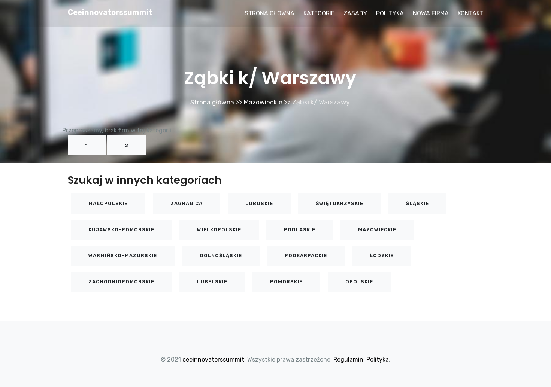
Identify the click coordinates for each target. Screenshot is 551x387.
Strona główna (269, 13)
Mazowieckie (264, 102)
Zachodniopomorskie (121, 281)
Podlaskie (299, 229)
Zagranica (186, 203)
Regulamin (348, 359)
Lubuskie (259, 203)
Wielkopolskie (219, 229)
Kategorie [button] (318, 13)
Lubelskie (212, 281)
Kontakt (471, 13)
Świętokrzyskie (339, 203)
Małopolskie (108, 203)
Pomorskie (286, 281)
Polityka (390, 13)
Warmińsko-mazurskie (122, 255)
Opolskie (359, 281)
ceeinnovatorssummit (110, 12)
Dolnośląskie (221, 255)
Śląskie (417, 203)
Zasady (355, 13)
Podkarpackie (306, 255)
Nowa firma (431, 13)
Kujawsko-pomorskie (121, 229)
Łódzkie (382, 255)
